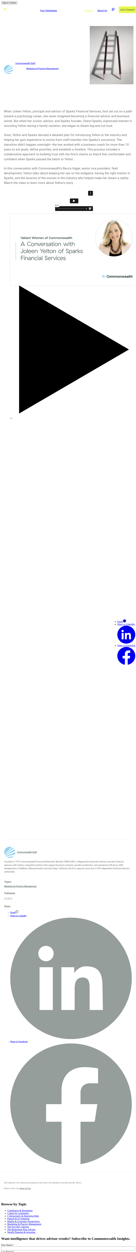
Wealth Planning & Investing (21, 1232)
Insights (88, 10)
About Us (102, 10)
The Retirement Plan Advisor (21, 1229)
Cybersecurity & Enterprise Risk (23, 1216)
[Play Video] (11, 418)
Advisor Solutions (70, 10)
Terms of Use (25, 1188)
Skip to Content (9, 3)
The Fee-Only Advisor (18, 1227)
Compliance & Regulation (20, 1210)
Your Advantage (48, 10)
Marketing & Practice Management (42, 68)
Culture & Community (18, 1213)
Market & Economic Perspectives (23, 1221)
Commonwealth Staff (25, 63)
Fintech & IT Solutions (18, 1218)
